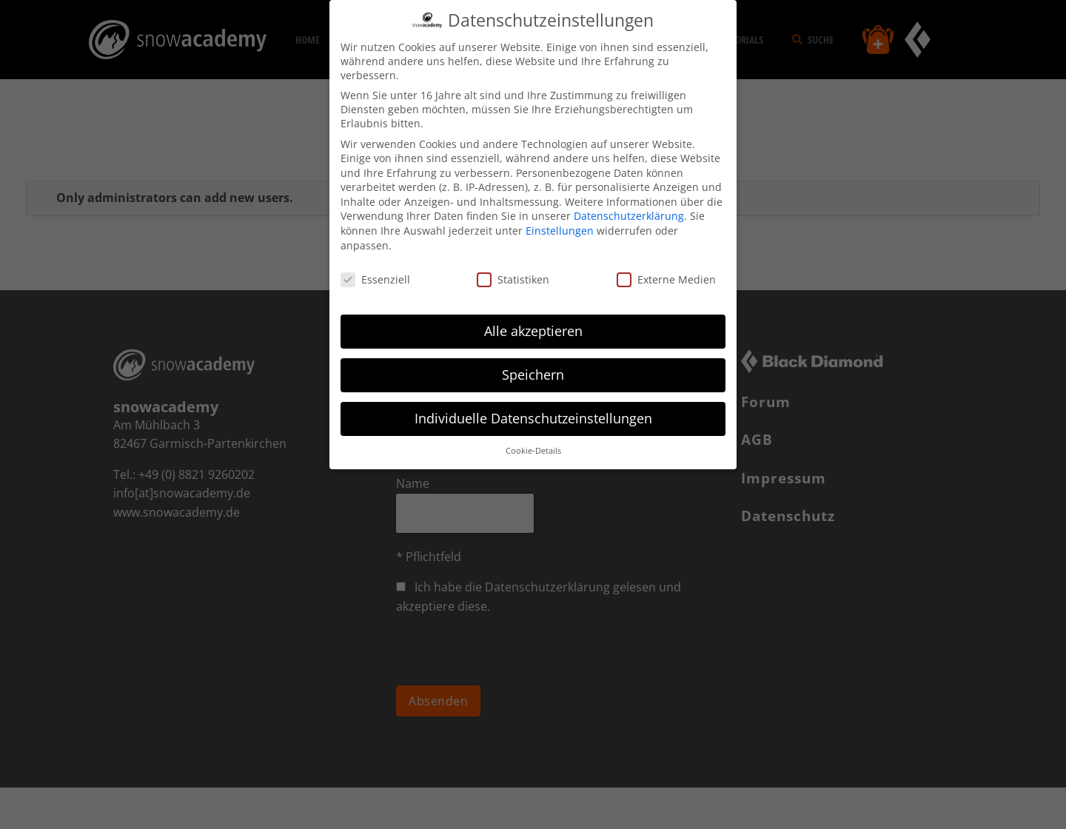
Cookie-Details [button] (533, 451)
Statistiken (513, 279)
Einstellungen (560, 231)
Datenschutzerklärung (629, 216)
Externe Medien (666, 279)
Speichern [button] (533, 374)
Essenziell (375, 279)
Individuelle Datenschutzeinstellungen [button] (533, 418)
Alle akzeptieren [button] (533, 331)
